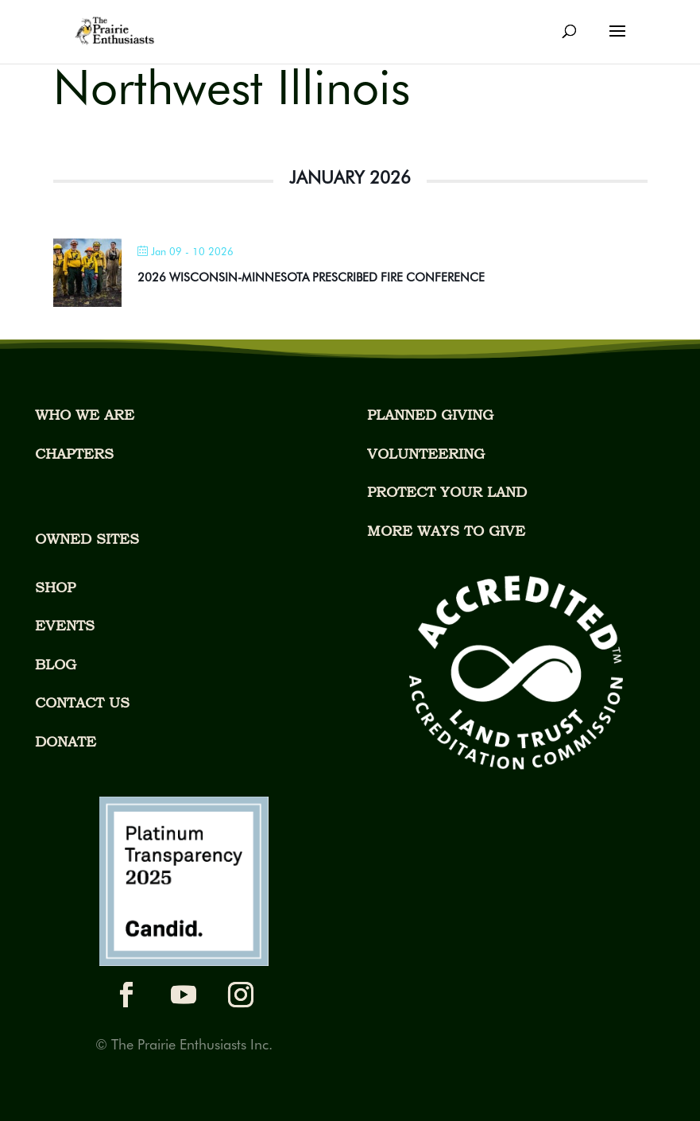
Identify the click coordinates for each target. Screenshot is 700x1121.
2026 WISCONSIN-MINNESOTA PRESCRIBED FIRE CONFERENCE (311, 277)
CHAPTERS (74, 453)
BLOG (55, 664)
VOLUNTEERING (426, 453)
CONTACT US (82, 702)
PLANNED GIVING (430, 414)
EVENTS (65, 625)
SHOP (55, 587)
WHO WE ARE (84, 414)
